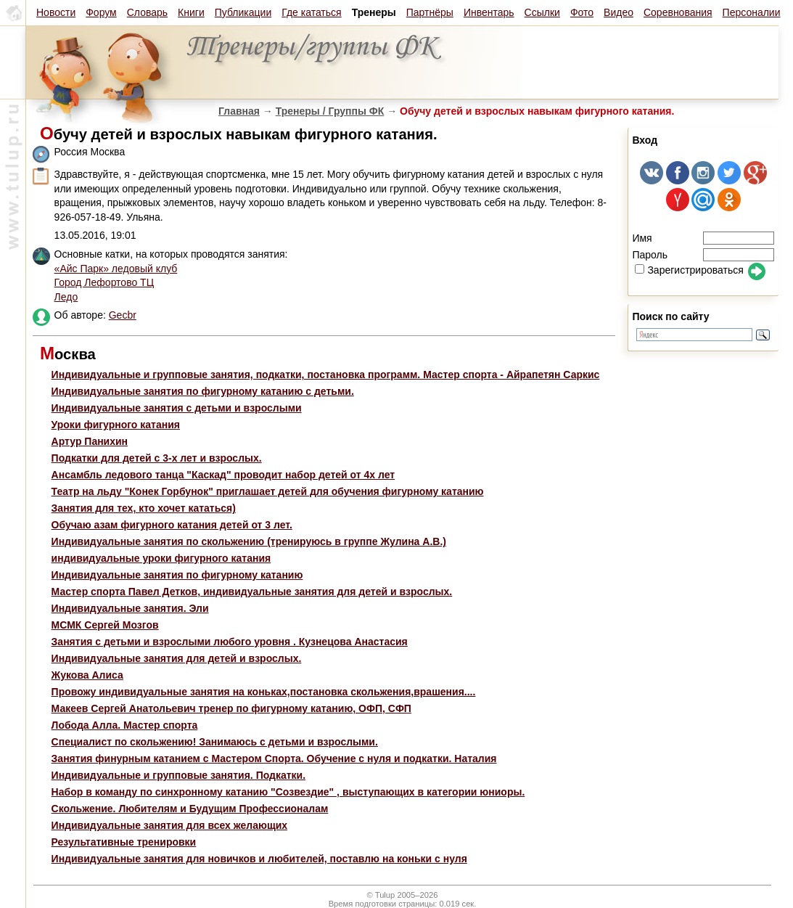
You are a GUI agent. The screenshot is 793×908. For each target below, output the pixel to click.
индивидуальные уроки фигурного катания (161, 558)
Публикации (243, 12)
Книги (191, 12)
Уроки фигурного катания (116, 424)
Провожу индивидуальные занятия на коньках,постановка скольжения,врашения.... (264, 692)
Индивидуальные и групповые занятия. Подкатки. (179, 775)
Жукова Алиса (87, 675)
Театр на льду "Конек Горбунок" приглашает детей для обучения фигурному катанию (268, 491)
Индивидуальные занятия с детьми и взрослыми (177, 408)
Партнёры (429, 12)
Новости (55, 12)
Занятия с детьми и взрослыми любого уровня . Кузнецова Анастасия (230, 641)
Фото (581, 12)
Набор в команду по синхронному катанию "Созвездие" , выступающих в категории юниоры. (288, 792)
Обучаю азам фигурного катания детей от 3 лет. (172, 525)
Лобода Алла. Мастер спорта (125, 725)
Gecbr (122, 315)
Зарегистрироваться (689, 270)
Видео (618, 12)
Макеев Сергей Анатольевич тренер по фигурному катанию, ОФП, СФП (231, 708)
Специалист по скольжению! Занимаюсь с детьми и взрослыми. (215, 742)
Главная (239, 111)
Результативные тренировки (124, 842)
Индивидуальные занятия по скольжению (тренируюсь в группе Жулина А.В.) (249, 541)
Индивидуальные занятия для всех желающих (170, 825)
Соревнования (678, 12)
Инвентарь (489, 12)
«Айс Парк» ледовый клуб (116, 268)
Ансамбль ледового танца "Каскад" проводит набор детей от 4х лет (223, 474)
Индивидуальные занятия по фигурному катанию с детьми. (203, 391)
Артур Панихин (90, 441)
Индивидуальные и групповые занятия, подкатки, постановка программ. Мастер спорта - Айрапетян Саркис (326, 374)
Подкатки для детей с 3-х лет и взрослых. (157, 458)
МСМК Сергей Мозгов (105, 625)
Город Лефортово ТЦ (104, 282)
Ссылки (542, 12)
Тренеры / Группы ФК (330, 111)
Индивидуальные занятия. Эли (130, 608)
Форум (101, 12)
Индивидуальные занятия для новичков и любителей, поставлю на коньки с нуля (259, 858)
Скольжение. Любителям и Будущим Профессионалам (190, 808)
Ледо (66, 297)
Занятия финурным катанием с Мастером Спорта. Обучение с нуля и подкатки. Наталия (274, 758)
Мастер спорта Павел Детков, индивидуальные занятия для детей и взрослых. (252, 591)
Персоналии (752, 12)
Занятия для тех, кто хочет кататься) (144, 508)
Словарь (147, 12)
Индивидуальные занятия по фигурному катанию (177, 575)
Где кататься (311, 12)
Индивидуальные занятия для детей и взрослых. (177, 658)
